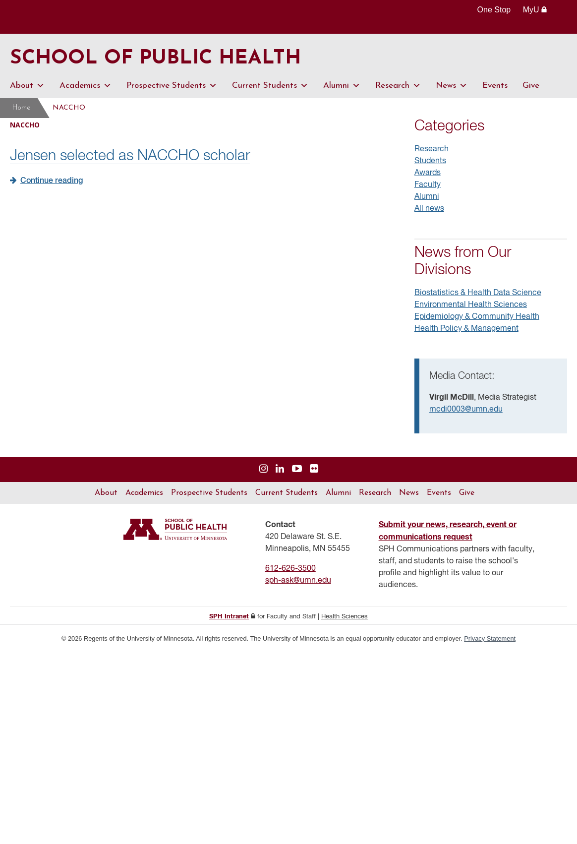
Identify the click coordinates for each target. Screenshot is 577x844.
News (451, 85)
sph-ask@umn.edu (298, 581)
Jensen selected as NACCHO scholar (130, 156)
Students (430, 161)
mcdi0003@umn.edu (466, 410)
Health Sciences (344, 616)
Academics (85, 85)
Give (530, 85)
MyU (535, 9)
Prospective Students (171, 85)
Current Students (270, 85)
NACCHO (69, 108)
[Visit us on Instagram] (263, 469)
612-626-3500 (290, 569)
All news (429, 209)
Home (21, 108)
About (27, 85)
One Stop (494, 9)
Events (495, 85)
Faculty (427, 185)
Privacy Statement (490, 638)
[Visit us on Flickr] (314, 469)
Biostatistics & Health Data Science (477, 293)
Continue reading (51, 181)
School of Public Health (155, 58)
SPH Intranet (229, 616)
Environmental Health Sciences (470, 305)
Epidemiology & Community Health (476, 317)
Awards (427, 173)
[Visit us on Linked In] (280, 469)
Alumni (341, 85)
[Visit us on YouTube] (297, 469)
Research (398, 85)
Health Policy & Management (466, 329)
